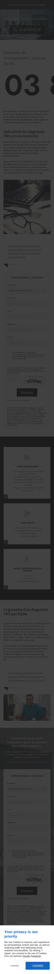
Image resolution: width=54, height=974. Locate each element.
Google (26, 956)
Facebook (36, 956)
